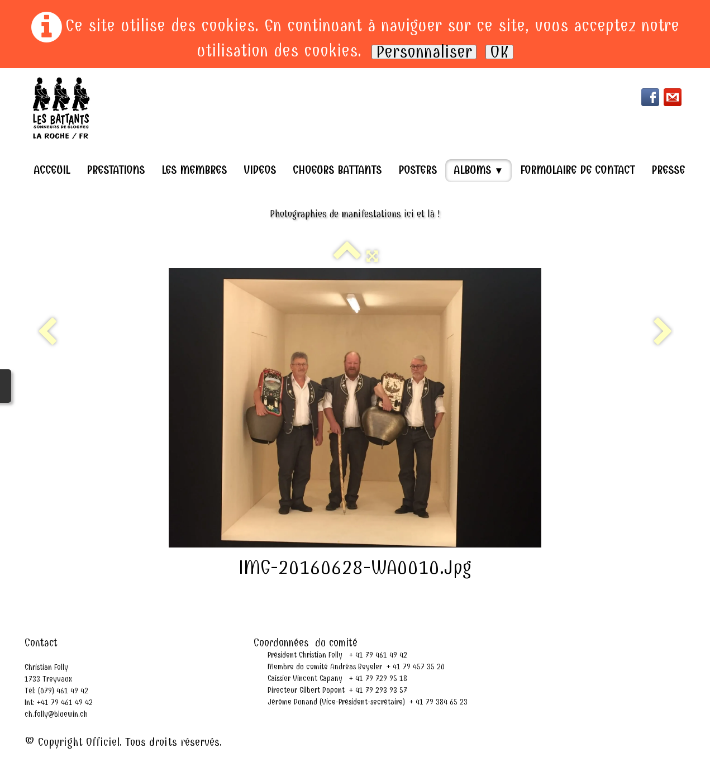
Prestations (116, 170)
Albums (479, 170)
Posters (417, 170)
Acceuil (52, 170)
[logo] (61, 108)
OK (499, 52)
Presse (668, 170)
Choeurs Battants (337, 170)
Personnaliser (424, 52)
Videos (260, 170)
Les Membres (194, 170)
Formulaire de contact (577, 170)
